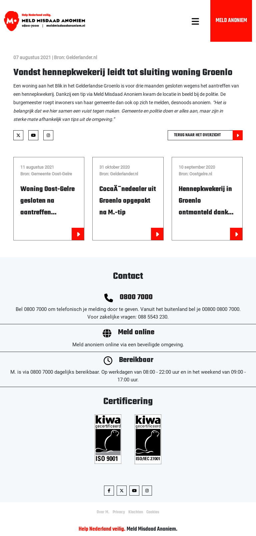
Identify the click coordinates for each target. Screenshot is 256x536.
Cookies (152, 512)
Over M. (103, 512)
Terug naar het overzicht (208, 135)
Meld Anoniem (231, 20)
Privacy (119, 512)
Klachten (135, 512)
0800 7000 (136, 297)
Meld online (136, 332)
